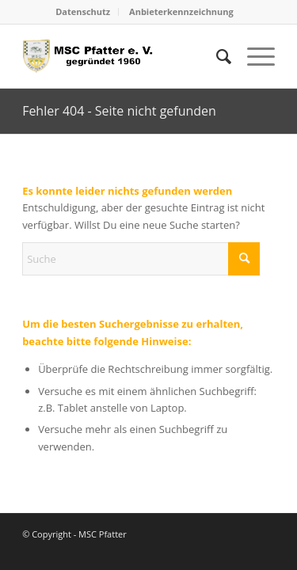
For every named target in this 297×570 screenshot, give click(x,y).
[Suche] (215, 56)
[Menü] (253, 56)
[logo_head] (123, 56)
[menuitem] (83, 12)
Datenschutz (82, 11)
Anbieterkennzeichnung (181, 11)
